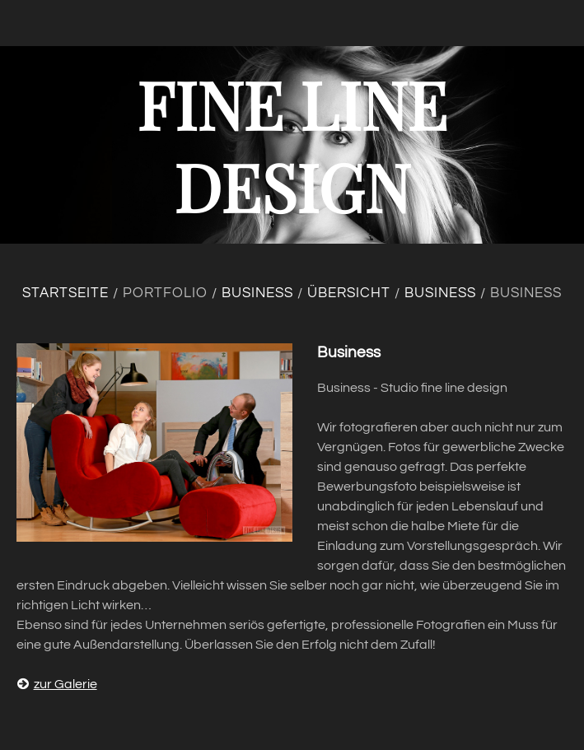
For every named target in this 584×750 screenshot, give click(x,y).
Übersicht (348, 293)
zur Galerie (56, 684)
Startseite (65, 293)
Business (257, 293)
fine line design (292, 144)
